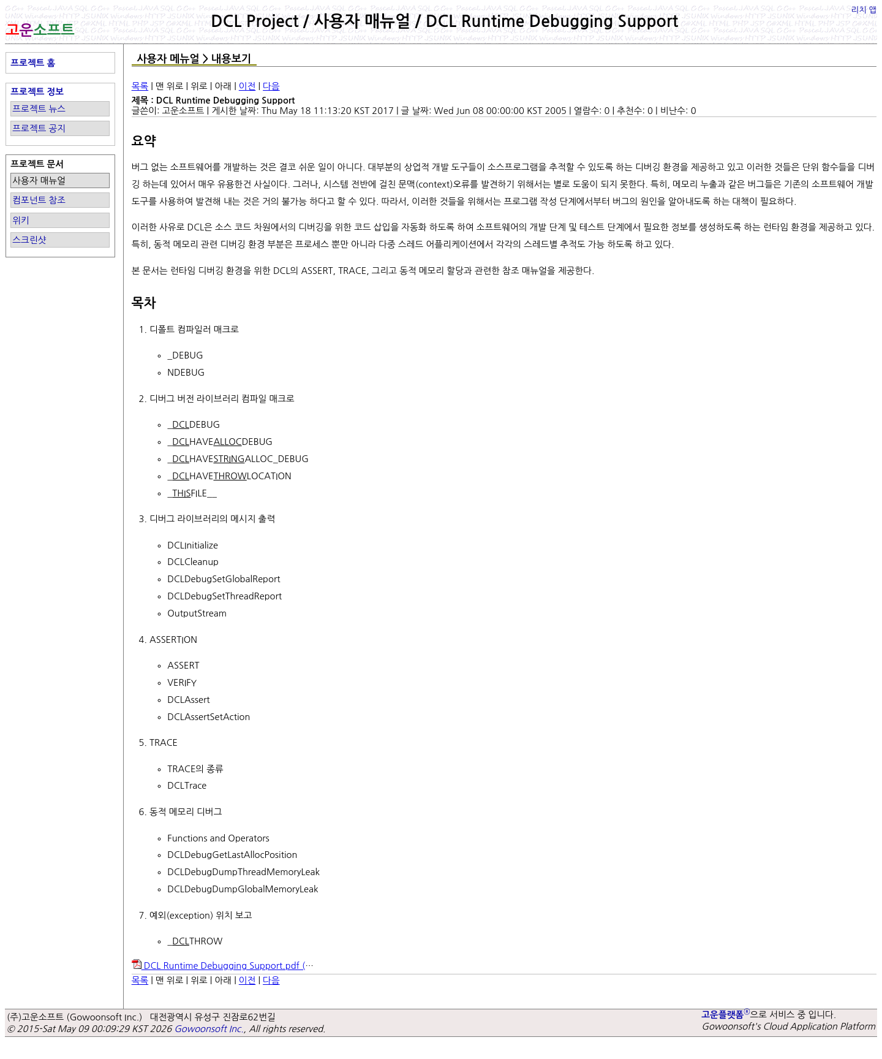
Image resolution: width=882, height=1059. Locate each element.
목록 (140, 86)
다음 (271, 86)
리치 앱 (863, 10)
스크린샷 (29, 240)
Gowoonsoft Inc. (208, 1028)
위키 (20, 220)
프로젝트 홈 (32, 63)
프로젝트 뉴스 (39, 108)
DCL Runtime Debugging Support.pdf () (234, 965)
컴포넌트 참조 (39, 200)
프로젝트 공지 (39, 128)
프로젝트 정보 (37, 92)
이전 (247, 86)
